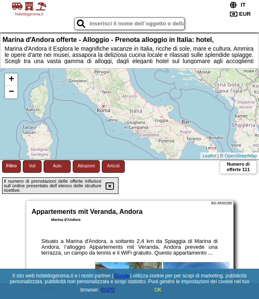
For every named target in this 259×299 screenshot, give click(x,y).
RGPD (108, 290)
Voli (32, 166)
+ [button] (11, 80)
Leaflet (209, 155)
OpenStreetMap (240, 155)
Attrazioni (86, 166)
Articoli (113, 166)
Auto (57, 166)
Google (121, 276)
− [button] (11, 92)
